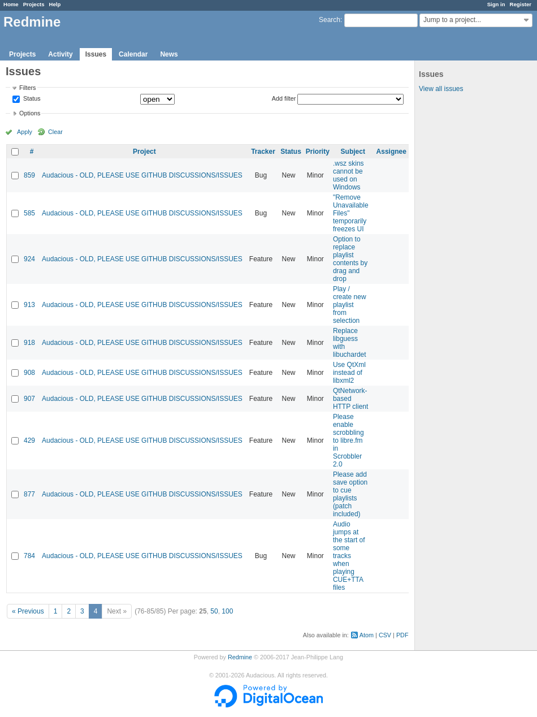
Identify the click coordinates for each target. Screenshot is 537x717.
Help (55, 4)
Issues (95, 54)
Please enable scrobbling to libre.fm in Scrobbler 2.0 (348, 440)
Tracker (263, 152)
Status (31, 99)
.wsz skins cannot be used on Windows (348, 175)
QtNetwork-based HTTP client (350, 399)
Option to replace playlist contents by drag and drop (350, 259)
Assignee (391, 152)
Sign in (496, 4)
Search (329, 20)
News (168, 54)
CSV (385, 635)
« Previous (28, 611)
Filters (27, 87)
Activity (60, 54)
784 (29, 556)
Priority (318, 152)
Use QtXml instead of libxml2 (349, 373)
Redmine (240, 657)
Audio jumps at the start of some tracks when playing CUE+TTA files (349, 555)
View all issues (441, 89)
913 (29, 305)
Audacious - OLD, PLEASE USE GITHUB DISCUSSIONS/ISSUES (142, 175)
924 (29, 259)
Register (520, 4)
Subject (353, 152)
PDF (402, 635)
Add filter (284, 98)
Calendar (133, 54)
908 (29, 373)
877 (29, 494)
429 (29, 440)
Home (11, 4)
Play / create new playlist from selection (349, 305)
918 (29, 343)
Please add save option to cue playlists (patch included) (350, 494)
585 (29, 213)
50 (214, 611)
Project (144, 152)
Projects (34, 4)
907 (29, 399)
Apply (24, 131)
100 (227, 611)
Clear (55, 131)
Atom (367, 635)
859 (29, 175)
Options (29, 113)
